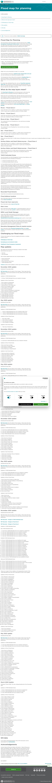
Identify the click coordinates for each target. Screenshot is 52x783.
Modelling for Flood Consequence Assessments (11, 244)
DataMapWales (12, 741)
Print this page (48, 763)
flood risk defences (8, 199)
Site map (27, 775)
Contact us (3, 264)
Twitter (37, 770)
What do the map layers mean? (8, 19)
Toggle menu (50, 1)
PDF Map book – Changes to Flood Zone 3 (10, 521)
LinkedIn (39, 770)
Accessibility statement (6, 775)
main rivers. (13, 208)
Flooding (7, 4)
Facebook (34, 770)
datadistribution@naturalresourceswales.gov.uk (11, 217)
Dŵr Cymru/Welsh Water (19, 104)
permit (13, 209)
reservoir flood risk (15, 204)
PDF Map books (4, 271)
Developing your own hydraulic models (9, 241)
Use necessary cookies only (26, 404)
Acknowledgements (6, 30)
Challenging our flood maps (7, 22)
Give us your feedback (22, 763)
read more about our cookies (12, 391)
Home (2, 4)
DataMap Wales (25, 77)
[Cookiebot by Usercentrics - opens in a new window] (45, 378)
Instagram (42, 770)
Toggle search (47, 1)
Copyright (33, 775)
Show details (43, 401)
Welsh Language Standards (18, 775)
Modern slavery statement (7, 777)
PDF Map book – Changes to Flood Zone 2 (10, 524)
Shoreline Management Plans (17, 228)
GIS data (3, 27)
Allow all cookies (41, 404)
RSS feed (44, 770)
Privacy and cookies (41, 775)
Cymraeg (44, 1)
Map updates (4, 25)
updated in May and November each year (22, 73)
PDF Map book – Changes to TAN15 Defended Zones (12, 519)
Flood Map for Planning (6, 17)
